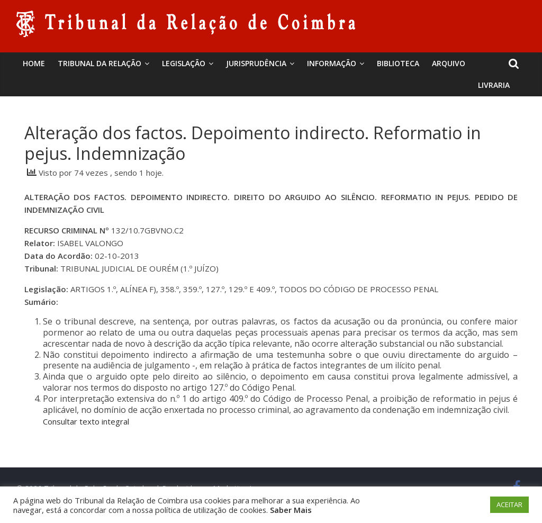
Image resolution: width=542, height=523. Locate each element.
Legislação (183, 63)
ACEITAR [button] (509, 504)
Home (34, 63)
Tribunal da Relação (99, 63)
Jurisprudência (256, 63)
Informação (331, 63)
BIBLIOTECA (398, 63)
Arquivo (448, 63)
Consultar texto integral (86, 421)
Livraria (494, 85)
